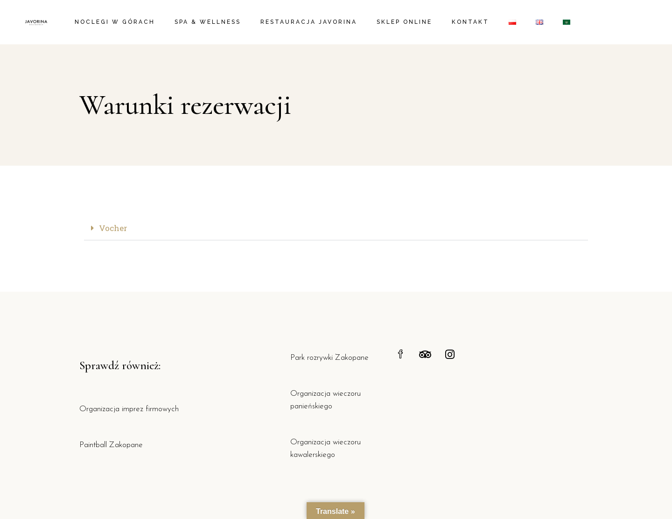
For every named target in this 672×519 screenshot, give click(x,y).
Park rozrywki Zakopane (329, 358)
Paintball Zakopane (111, 445)
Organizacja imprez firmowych (129, 409)
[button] (336, 228)
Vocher (113, 228)
